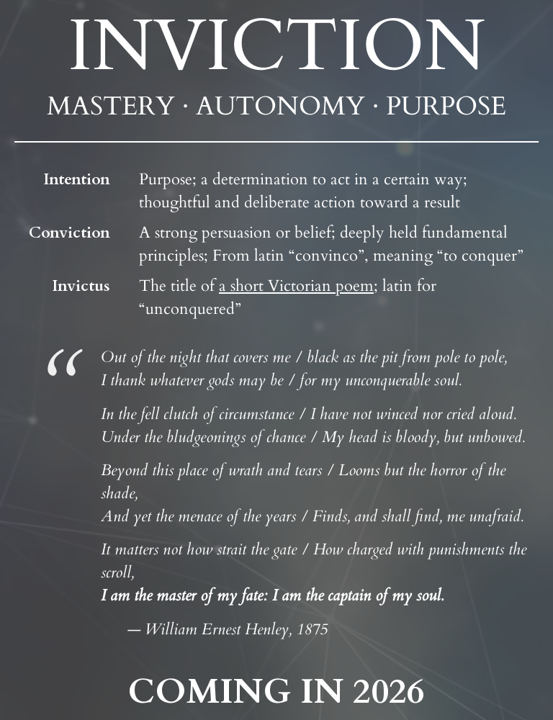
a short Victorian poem (296, 286)
